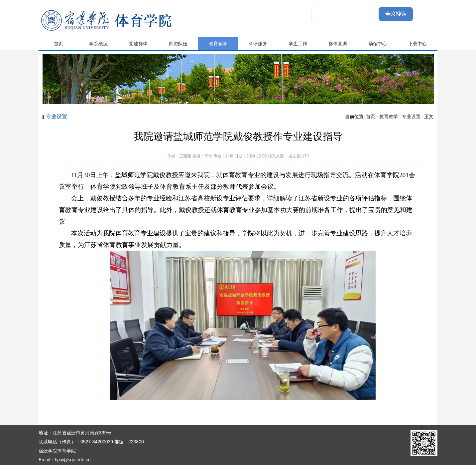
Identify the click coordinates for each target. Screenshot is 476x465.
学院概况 (98, 43)
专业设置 (411, 116)
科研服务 (258, 43)
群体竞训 (337, 43)
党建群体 (138, 43)
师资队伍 (178, 43)
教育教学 (218, 43)
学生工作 (298, 43)
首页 (58, 43)
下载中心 (417, 43)
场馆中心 (377, 43)
